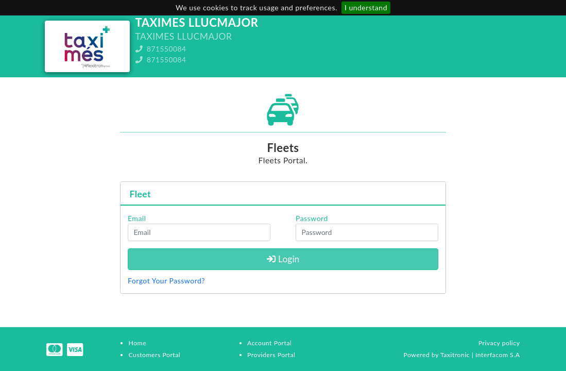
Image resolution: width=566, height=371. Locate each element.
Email (137, 218)
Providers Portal (271, 355)
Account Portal (269, 343)
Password (312, 218)
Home (137, 343)
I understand (366, 7)
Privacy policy (499, 343)
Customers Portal (154, 355)
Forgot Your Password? (166, 280)
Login (283, 259)
